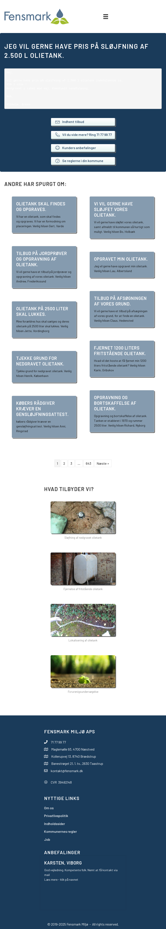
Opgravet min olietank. (121, 258)
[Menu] (105, 16)
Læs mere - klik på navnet (61, 879)
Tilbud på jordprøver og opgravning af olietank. (41, 259)
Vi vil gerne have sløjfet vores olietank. (113, 209)
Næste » (103, 463)
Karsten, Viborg (63, 862)
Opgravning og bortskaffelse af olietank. (115, 403)
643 (88, 463)
